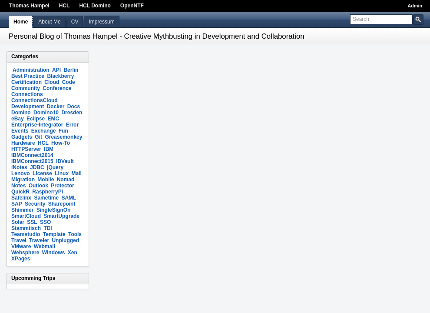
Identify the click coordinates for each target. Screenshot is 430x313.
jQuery (55, 167)
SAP (16, 204)
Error (72, 125)
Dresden (71, 113)
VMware (21, 246)
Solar (17, 222)
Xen (72, 253)
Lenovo (20, 173)
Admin (414, 5)
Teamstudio (25, 234)
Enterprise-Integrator (37, 125)
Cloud (51, 82)
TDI (47, 228)
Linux (62, 173)
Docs (73, 106)
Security (35, 204)
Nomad (66, 179)
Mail (76, 173)
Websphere (25, 253)
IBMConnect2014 (32, 155)
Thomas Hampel (29, 6)
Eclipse (35, 119)
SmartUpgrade (61, 216)
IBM (48, 149)
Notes (18, 186)
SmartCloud (26, 216)
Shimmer (22, 210)
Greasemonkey (63, 137)
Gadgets (21, 137)
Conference (57, 88)
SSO (45, 222)
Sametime (46, 198)
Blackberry (60, 76)
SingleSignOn (53, 210)
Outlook (38, 186)
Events (19, 131)
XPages (20, 259)
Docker (56, 106)
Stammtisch (26, 228)
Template (54, 234)
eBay (17, 119)
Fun (63, 131)
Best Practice (27, 76)
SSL (32, 222)
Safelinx (21, 198)
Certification (26, 82)
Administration (31, 70)
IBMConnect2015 (32, 161)
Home (20, 22)
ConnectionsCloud (34, 100)
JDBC (37, 167)
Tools (75, 234)
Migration (23, 179)
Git (38, 137)
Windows (53, 253)
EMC (53, 119)
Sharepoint (62, 204)
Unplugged (65, 240)
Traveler (39, 240)
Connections (27, 94)
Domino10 (46, 113)
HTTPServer (26, 149)
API (56, 70)
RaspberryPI (47, 192)
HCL (64, 6)
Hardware (23, 143)
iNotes (19, 167)
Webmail (44, 246)
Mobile (45, 179)
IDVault (65, 161)
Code (68, 82)
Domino (21, 113)
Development (27, 106)
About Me (49, 22)
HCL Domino (94, 6)
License (42, 173)
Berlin (70, 70)
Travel (18, 240)
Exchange (43, 131)
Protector (62, 186)
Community (25, 88)
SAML (68, 198)
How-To (60, 143)
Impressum (101, 22)
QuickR (20, 192)
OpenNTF (132, 6)
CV (75, 22)
